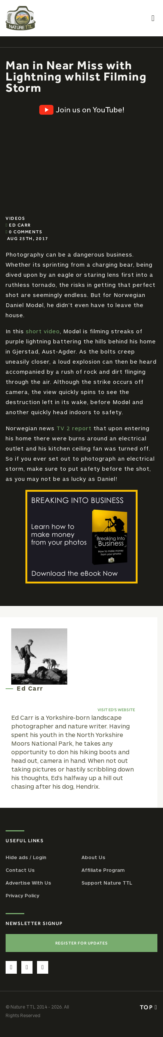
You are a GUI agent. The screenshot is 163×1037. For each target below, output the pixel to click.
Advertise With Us (28, 883)
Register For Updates (81, 943)
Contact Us (20, 870)
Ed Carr (20, 225)
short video (43, 331)
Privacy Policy (22, 895)
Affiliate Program (103, 870)
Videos (15, 218)
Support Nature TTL (107, 883)
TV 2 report (74, 428)
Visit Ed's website (116, 709)
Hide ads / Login (26, 857)
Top (148, 1007)
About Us (93, 857)
